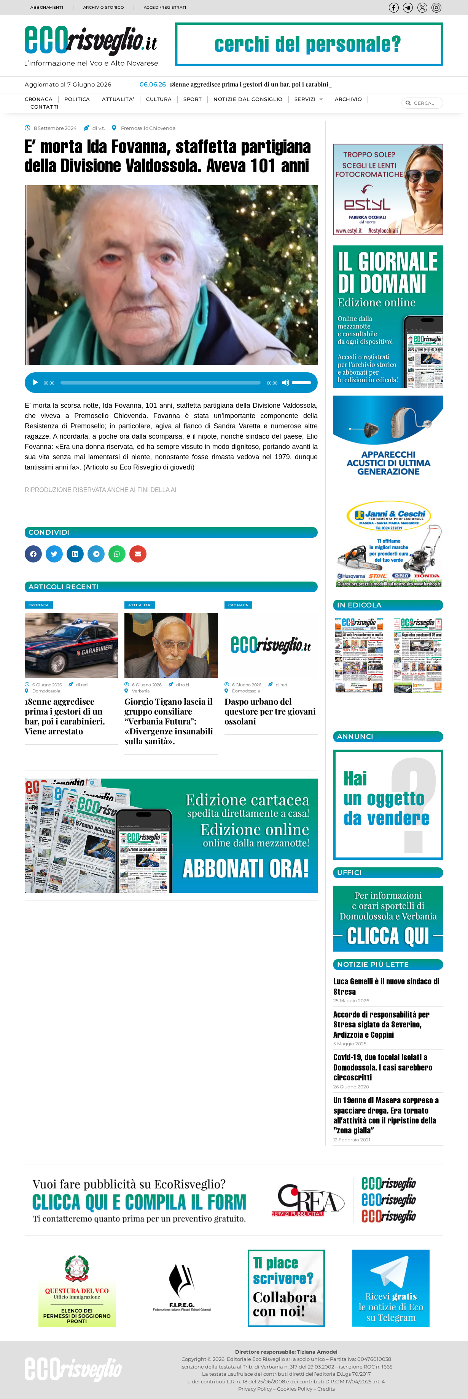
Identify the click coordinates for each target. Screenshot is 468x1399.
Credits (326, 1389)
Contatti (44, 107)
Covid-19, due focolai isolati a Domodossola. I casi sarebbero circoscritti (382, 1068)
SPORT (192, 99)
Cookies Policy (294, 1389)
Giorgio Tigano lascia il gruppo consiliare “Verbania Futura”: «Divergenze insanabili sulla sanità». (168, 721)
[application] (171, 380)
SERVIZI (308, 99)
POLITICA (77, 99)
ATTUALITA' (139, 605)
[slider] (160, 383)
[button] (33, 553)
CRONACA (39, 99)
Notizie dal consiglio (248, 99)
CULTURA (159, 99)
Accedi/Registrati (165, 7)
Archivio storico (102, 7)
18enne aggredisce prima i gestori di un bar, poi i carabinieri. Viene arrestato (65, 716)
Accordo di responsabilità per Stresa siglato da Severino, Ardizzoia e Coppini (381, 1025)
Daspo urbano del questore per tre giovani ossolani (270, 711)
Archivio (348, 99)
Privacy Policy (255, 1389)
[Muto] (286, 382)
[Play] (35, 382)
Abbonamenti (45, 7)
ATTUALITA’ (118, 99)
